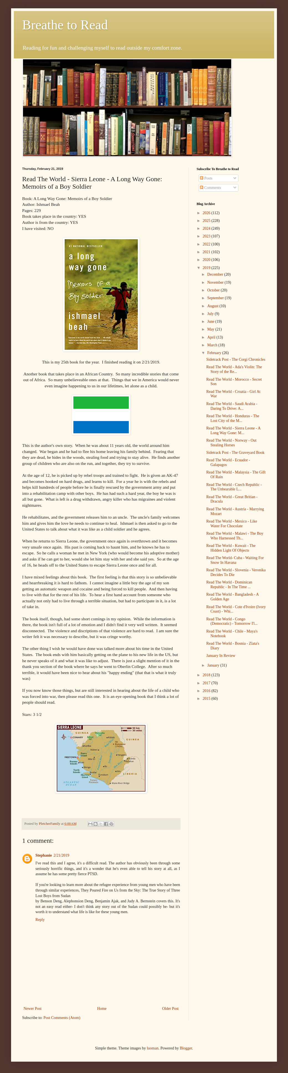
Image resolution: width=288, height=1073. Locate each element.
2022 (207, 244)
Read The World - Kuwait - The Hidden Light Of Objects (231, 548)
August (213, 306)
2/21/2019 (61, 855)
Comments (210, 188)
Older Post (170, 1009)
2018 (207, 675)
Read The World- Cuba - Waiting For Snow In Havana (235, 560)
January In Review (220, 656)
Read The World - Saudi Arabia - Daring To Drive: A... (231, 406)
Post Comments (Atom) (61, 1018)
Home (102, 1009)
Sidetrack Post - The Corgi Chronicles (235, 359)
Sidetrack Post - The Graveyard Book (235, 452)
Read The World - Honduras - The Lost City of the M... (232, 418)
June (211, 321)
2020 (207, 260)
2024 (207, 228)
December (215, 274)
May (211, 329)
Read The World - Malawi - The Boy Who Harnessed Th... (234, 535)
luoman (152, 1048)
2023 (207, 236)
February (214, 353)
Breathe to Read (65, 24)
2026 (207, 213)
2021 (207, 252)
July (211, 314)
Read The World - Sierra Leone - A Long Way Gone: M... (233, 430)
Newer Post (33, 1009)
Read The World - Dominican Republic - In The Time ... (229, 584)
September (216, 298)
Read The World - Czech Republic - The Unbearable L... (234, 487)
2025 (207, 221)
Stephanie (43, 855)
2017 (207, 683)
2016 (207, 691)
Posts (206, 178)
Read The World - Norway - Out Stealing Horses (231, 442)
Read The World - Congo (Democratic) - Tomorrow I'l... (232, 621)
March (212, 345)
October (214, 290)
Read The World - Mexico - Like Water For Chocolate (231, 523)
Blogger (186, 1048)
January (213, 665)
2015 (207, 698)
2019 (207, 268)
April (211, 337)
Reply (40, 920)
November (216, 282)
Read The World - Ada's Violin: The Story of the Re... (234, 369)
